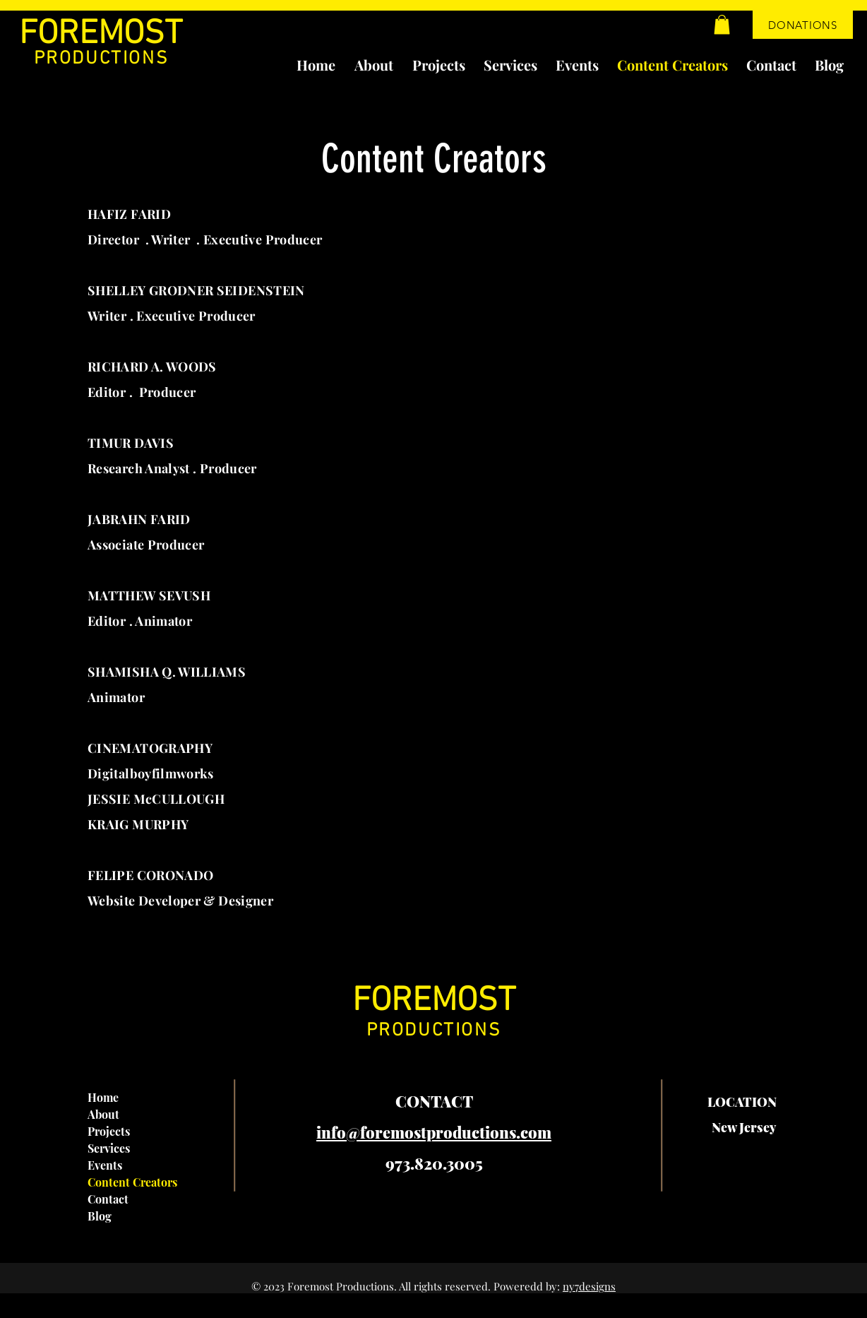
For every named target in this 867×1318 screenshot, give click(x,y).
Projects (109, 1131)
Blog (100, 1216)
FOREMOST (100, 34)
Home (103, 1097)
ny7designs (589, 1286)
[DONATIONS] (803, 25)
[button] (722, 24)
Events (105, 1165)
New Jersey (744, 1127)
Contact (108, 1199)
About (103, 1114)
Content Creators (132, 1182)
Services (109, 1148)
